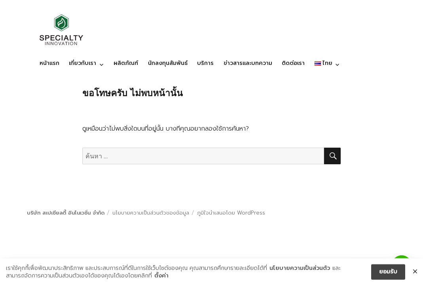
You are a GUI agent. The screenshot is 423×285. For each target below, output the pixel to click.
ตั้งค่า (161, 277)
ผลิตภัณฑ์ (126, 63)
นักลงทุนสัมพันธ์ (168, 63)
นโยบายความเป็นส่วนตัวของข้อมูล (150, 213)
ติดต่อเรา (293, 63)
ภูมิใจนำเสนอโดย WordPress (231, 213)
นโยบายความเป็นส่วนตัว (299, 269)
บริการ (205, 63)
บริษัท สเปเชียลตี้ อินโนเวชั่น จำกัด (65, 213)
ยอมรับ (388, 272)
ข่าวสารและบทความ (248, 63)
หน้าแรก (49, 63)
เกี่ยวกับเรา (82, 63)
